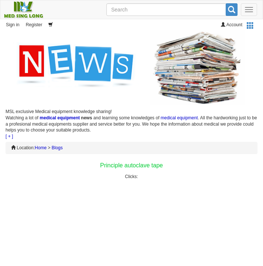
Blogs (57, 147)
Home (41, 147)
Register (34, 24)
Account (231, 24)
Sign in (13, 24)
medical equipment (60, 117)
